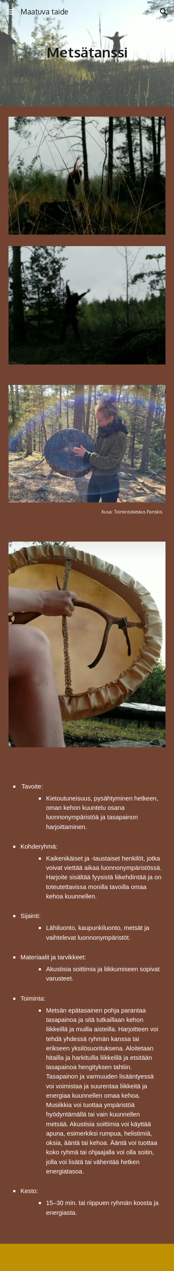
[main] (87, 53)
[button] (10, 11)
